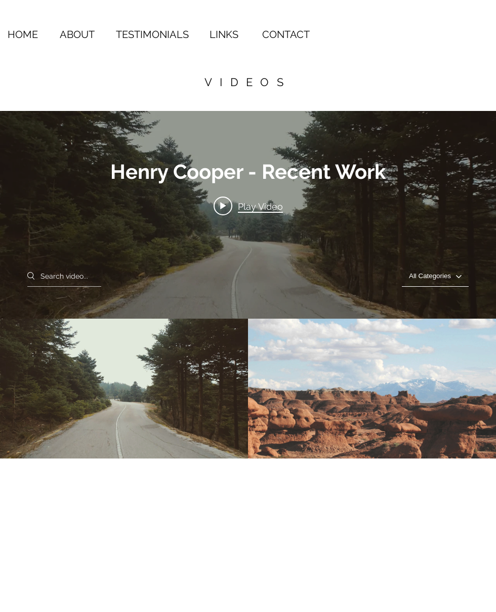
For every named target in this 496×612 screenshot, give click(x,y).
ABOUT (77, 34)
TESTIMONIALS (152, 34)
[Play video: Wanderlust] (248, 206)
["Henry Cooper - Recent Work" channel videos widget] (248, 284)
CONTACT (286, 34)
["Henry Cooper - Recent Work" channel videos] (248, 388)
